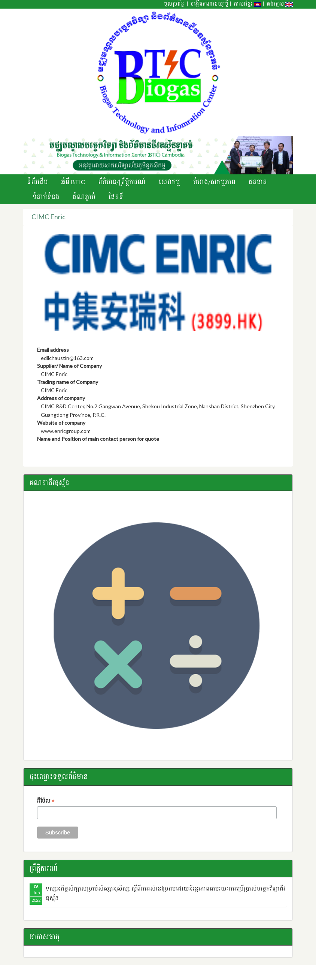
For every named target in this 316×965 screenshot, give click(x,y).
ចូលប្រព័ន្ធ (174, 4)
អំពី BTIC (73, 181)
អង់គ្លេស (280, 4)
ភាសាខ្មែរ (247, 4)
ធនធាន (258, 181)
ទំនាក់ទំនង (46, 196)
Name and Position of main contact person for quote (98, 439)
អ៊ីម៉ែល (46, 801)
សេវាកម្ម (169, 181)
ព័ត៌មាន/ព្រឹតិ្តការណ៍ (122, 181)
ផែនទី (116, 196)
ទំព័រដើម (37, 181)
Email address (53, 349)
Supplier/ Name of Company (69, 366)
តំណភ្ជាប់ (84, 196)
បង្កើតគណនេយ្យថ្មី (209, 4)
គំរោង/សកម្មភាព (214, 181)
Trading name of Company (67, 382)
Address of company (61, 398)
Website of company (61, 422)
